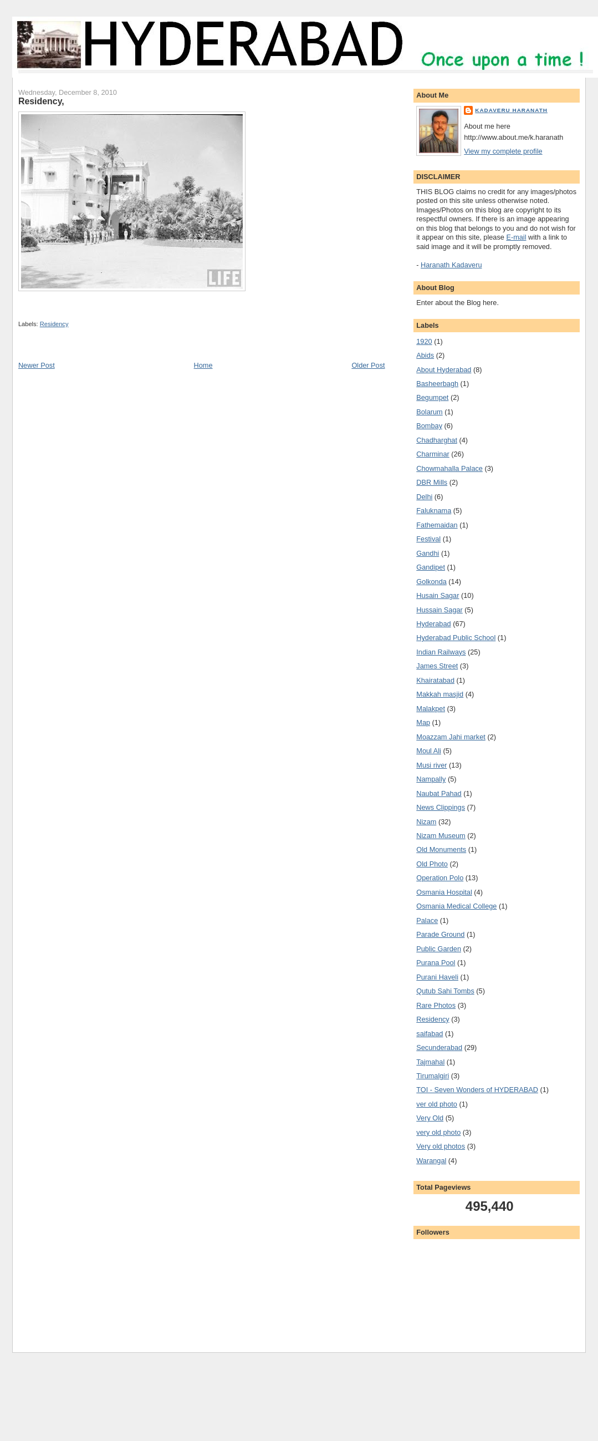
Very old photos (440, 1146)
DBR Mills (431, 482)
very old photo (438, 1132)
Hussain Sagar (439, 610)
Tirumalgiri (432, 1076)
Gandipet (430, 567)
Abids (425, 355)
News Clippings (440, 807)
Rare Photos (436, 1005)
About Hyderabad (443, 370)
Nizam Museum (440, 835)
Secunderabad (439, 1047)
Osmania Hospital (444, 892)
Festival (428, 539)
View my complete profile (503, 151)
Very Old (429, 1118)
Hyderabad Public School (455, 637)
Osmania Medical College (456, 906)
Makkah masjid (439, 694)
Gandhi (427, 553)
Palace (427, 920)
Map (423, 722)
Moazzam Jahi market (450, 737)
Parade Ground (440, 934)
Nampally (431, 779)
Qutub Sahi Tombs (445, 991)
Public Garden (438, 949)
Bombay (429, 426)
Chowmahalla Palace (449, 468)
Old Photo (432, 864)
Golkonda (431, 581)
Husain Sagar (437, 595)
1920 (424, 341)
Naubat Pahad (438, 793)
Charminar (432, 454)
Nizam (426, 822)
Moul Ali (428, 751)
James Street (437, 666)
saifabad (429, 1033)
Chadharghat (436, 440)
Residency (54, 324)
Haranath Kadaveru (451, 265)
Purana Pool (435, 962)
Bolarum (429, 412)
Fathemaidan (436, 525)
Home (203, 365)
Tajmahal (430, 1062)
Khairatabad (435, 680)
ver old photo (436, 1104)
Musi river (431, 765)
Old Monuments (441, 849)
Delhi (424, 497)
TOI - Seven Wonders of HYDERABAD (477, 1089)
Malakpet (430, 708)
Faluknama (433, 510)
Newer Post (36, 365)
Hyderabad (433, 624)
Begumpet (432, 397)
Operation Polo (439, 878)
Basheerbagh (437, 383)
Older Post (368, 365)
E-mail (516, 237)
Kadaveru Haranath (511, 110)
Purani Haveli (437, 977)
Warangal (431, 1160)
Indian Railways (441, 652)
